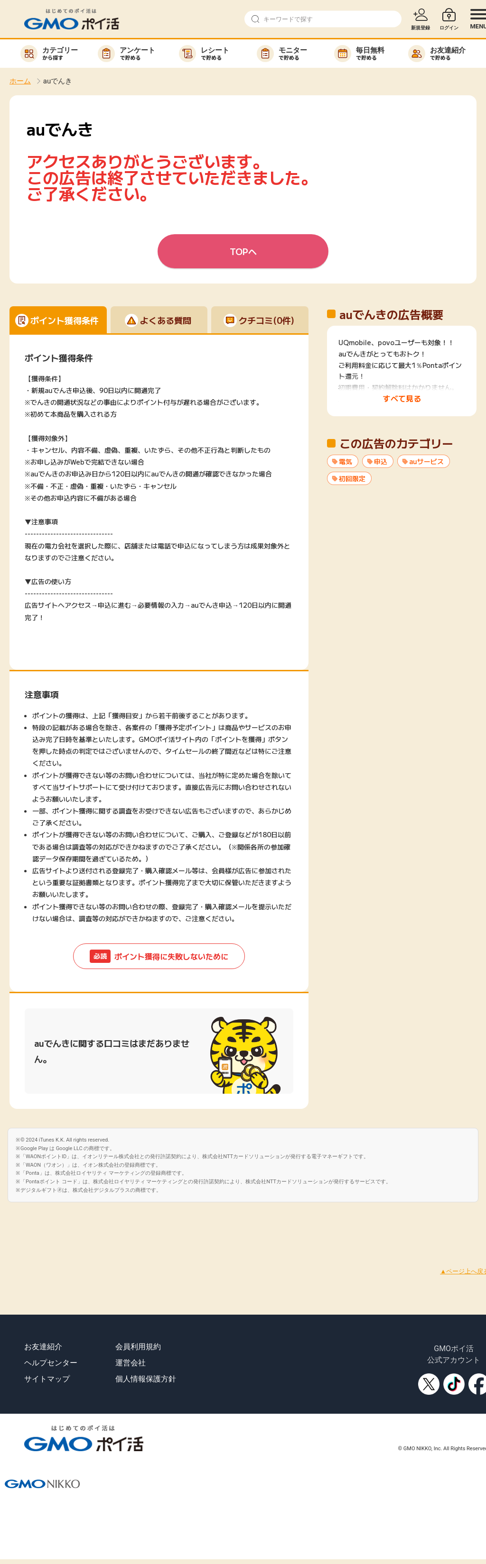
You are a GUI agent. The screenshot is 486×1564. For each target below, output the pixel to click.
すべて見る (402, 398)
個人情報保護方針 (145, 1378)
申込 (380, 461)
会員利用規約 (138, 1346)
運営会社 (130, 1362)
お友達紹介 (43, 1346)
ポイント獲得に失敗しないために (159, 956)
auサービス (426, 461)
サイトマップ (47, 1378)
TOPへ (243, 251)
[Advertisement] (173, 1223)
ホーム (20, 81)
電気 (345, 461)
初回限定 (352, 478)
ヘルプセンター (50, 1362)
